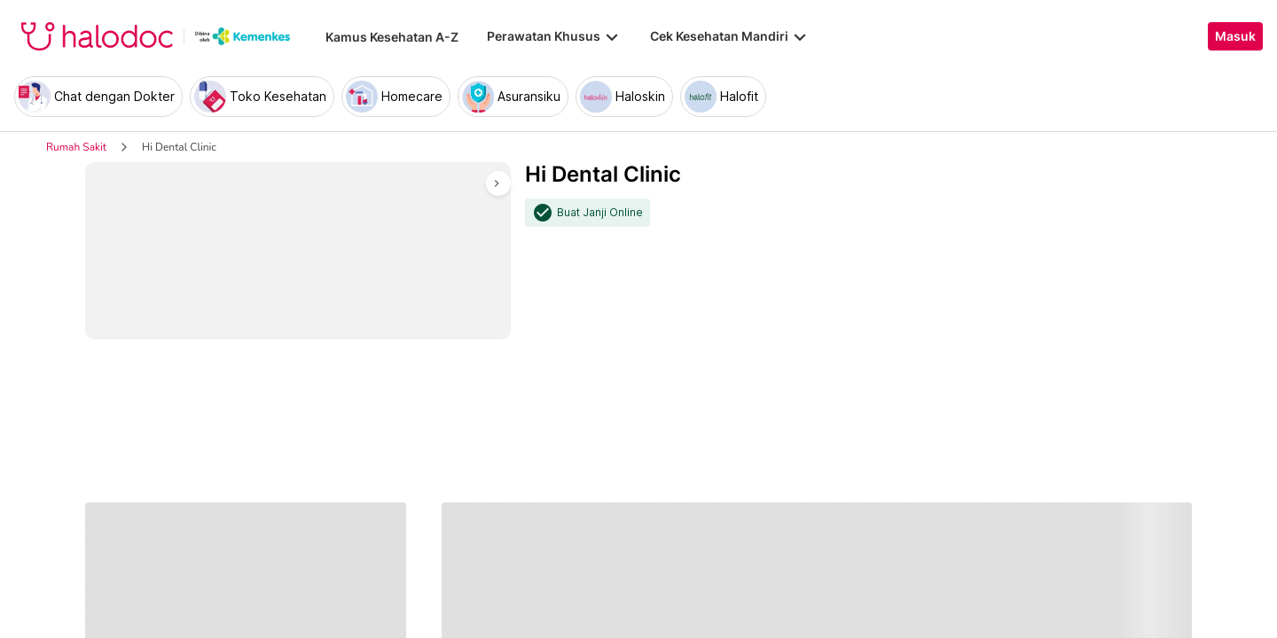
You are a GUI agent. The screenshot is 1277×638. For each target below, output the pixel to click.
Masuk (1235, 36)
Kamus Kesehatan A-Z (391, 36)
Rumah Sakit (76, 147)
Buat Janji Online (600, 212)
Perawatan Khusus (554, 36)
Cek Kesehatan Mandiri (730, 36)
